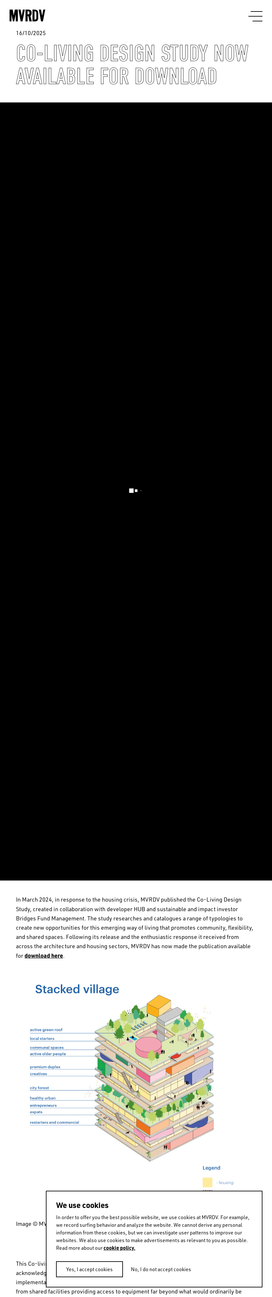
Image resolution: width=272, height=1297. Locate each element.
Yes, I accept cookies (89, 1269)
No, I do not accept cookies (161, 1269)
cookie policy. (119, 1247)
